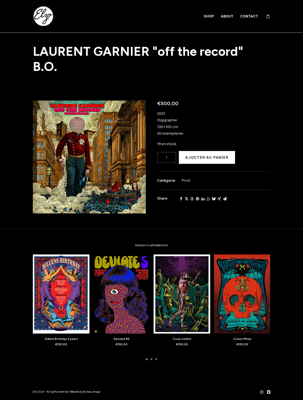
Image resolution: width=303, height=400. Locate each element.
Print (186, 180)
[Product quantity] (166, 157)
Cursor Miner (242, 339)
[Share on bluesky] (213, 198)
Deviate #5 (121, 339)
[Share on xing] (219, 198)
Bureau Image (91, 391)
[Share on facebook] (180, 198)
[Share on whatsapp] (208, 198)
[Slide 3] (156, 359)
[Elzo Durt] (43, 16)
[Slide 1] (147, 359)
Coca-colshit (182, 339)
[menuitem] (209, 16)
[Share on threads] (191, 198)
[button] (89, 157)
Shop (209, 16)
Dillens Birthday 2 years (61, 339)
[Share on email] (224, 198)
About (227, 16)
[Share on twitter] (186, 198)
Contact (249, 16)
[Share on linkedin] (202, 198)
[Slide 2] (151, 359)
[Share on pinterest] (197, 198)
